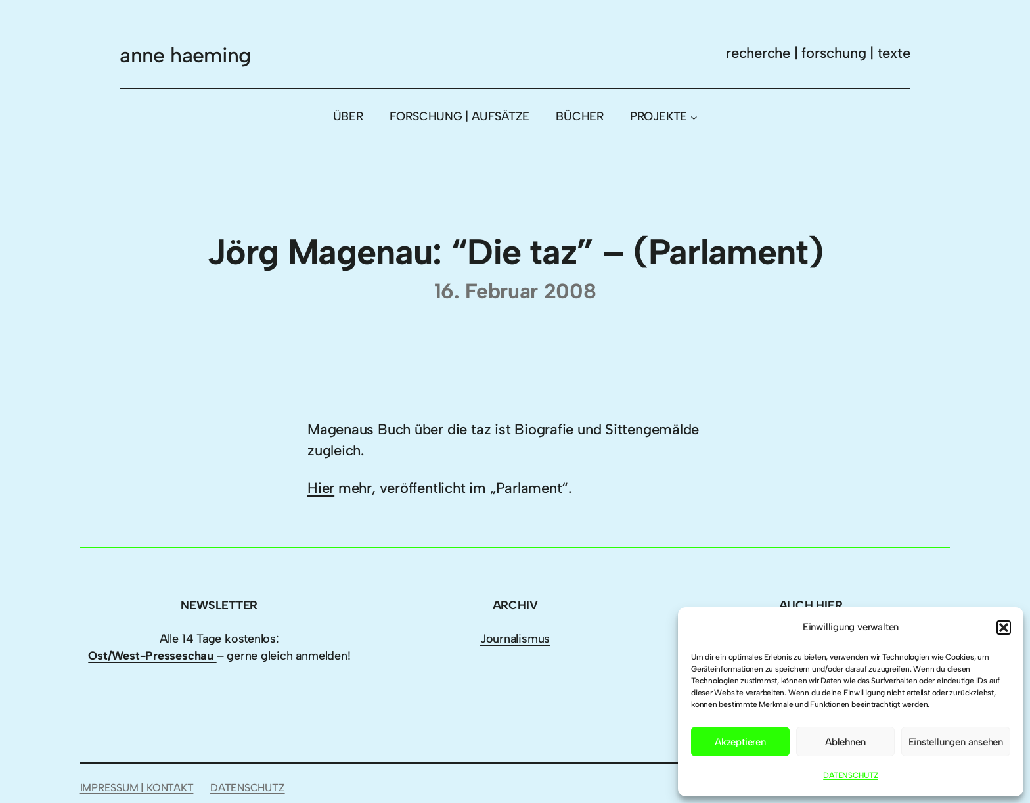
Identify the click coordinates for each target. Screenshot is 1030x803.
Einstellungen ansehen (955, 742)
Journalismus (515, 638)
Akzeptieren (740, 742)
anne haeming (185, 55)
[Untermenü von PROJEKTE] (694, 116)
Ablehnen (845, 742)
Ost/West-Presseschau (152, 656)
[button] (1003, 627)
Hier (320, 488)
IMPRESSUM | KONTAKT (137, 787)
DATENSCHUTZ (850, 775)
